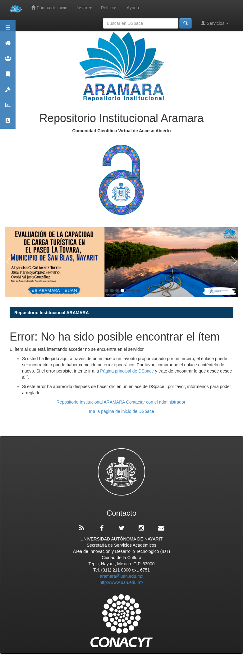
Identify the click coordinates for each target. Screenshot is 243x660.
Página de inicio (49, 7)
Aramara (8, 45)
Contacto (8, 123)
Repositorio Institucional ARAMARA (51, 312)
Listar (84, 7)
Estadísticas (8, 107)
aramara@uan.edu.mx (121, 576)
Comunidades (8, 61)
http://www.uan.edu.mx (121, 582)
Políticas (109, 7)
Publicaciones (8, 76)
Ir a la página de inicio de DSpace (121, 411)
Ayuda (133, 7)
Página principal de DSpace (127, 370)
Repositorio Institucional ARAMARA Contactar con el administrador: (122, 402)
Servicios (215, 23)
